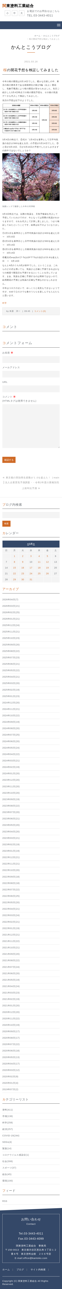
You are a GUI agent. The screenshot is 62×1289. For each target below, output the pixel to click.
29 (14, 579)
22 (14, 573)
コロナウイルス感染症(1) (15, 1155)
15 (14, 568)
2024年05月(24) (11, 748)
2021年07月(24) (11, 967)
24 (31, 573)
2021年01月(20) (11, 1005)
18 (39, 568)
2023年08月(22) (11, 806)
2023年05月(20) (11, 825)
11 (39, 562)
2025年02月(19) (11, 690)
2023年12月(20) (11, 780)
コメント (19, 399)
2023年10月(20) (11, 793)
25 (39, 573)
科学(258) (7, 1122)
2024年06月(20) (11, 741)
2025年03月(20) (11, 683)
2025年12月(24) (11, 625)
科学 (4, 303)
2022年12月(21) (11, 857)
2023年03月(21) (11, 838)
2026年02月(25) (11, 612)
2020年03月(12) (11, 1070)
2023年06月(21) (11, 818)
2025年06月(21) (11, 664)
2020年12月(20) (11, 1012)
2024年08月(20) (11, 728)
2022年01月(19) (11, 928)
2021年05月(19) (11, 980)
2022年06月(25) (11, 896)
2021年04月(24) (11, 986)
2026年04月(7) (10, 599)
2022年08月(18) (11, 883)
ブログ (20, 1269)
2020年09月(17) (11, 1031)
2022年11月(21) (11, 864)
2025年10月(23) (11, 638)
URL (5, 382)
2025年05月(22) (11, 670)
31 (31, 579)
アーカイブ (10, 589)
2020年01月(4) (10, 1083)
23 (22, 573)
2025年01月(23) (11, 696)
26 (47, 573)
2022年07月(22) (11, 889)
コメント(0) (40, 311)
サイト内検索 (38, 1269)
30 (22, 579)
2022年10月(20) (11, 870)
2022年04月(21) (11, 909)
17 (31, 568)
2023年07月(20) (11, 812)
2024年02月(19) (11, 767)
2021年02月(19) (11, 999)
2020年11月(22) (11, 1018)
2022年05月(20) (11, 902)
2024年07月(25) (11, 735)
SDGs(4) (7, 1142)
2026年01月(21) (11, 619)
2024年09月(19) (11, 722)
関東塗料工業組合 (18, 6)
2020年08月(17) (11, 1038)
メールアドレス (11, 367)
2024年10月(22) (11, 715)
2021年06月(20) (11, 973)
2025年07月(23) (11, 657)
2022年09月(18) (11, 877)
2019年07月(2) (10, 1089)
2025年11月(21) (11, 632)
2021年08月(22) (11, 960)
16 (22, 568)
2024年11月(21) (11, 709)
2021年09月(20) (11, 954)
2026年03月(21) (11, 606)
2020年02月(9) (10, 1076)
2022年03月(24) (11, 915)
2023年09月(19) (11, 799)
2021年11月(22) (11, 941)
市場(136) (7, 1116)
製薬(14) (7, 1148)
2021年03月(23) (11, 993)
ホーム (37, 36)
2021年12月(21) (11, 935)
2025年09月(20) (11, 645)
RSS (4, 1201)
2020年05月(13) (11, 1057)
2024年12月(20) (11, 703)
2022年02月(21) (11, 922)
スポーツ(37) (9, 1168)
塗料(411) (7, 1110)
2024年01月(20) (11, 773)
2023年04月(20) (11, 832)
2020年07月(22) (11, 1044)
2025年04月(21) (11, 677)
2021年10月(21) (11, 947)
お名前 (7, 352)
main (56, 477)
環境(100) (7, 1181)
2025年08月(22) (11, 651)
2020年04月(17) (11, 1064)
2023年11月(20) (11, 786)
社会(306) (7, 1161)
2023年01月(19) (11, 851)
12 (47, 562)
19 (47, 568)
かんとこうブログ (51, 36)
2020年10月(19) (11, 1025)
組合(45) (7, 1174)
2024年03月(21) (11, 761)
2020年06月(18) (11, 1051)
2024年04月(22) (11, 754)
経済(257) (7, 1129)
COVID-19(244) (10, 1135)
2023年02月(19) (11, 844)
